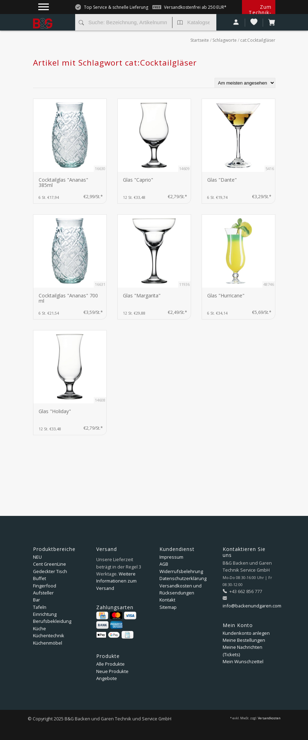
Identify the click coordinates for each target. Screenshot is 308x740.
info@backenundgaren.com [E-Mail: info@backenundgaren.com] (252, 606)
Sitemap (168, 607)
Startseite (199, 40)
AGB (163, 564)
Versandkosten (269, 718)
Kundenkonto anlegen (246, 633)
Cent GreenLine (49, 564)
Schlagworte (224, 40)
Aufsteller (43, 593)
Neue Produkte (112, 671)
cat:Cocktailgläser (257, 40)
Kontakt (167, 600)
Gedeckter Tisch (50, 571)
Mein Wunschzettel (243, 661)
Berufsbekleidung (52, 621)
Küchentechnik (48, 635)
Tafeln (39, 607)
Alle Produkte (110, 664)
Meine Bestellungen (244, 640)
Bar (36, 600)
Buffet (39, 578)
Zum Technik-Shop (260, 12)
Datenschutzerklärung (183, 578)
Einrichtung (45, 614)
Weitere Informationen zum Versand (116, 581)
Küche (39, 628)
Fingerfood (44, 586)
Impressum (171, 557)
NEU (37, 557)
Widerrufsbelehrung (181, 571)
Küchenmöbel (47, 643)
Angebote (106, 678)
